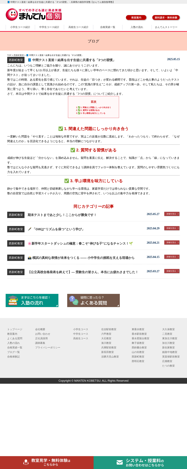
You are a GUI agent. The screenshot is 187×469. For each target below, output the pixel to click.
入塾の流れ (137, 27)
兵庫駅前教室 (108, 347)
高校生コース (80, 338)
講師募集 (40, 343)
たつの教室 (168, 365)
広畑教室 (167, 361)
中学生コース (80, 334)
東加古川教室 (169, 338)
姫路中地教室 (169, 352)
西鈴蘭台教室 (139, 347)
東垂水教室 (138, 329)
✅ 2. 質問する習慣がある (88, 110)
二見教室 (167, 334)
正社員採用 (41, 338)
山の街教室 (138, 352)
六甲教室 (106, 334)
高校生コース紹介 (78, 27)
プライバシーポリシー (47, 347)
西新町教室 (138, 356)
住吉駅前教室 (108, 329)
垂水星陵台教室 (140, 338)
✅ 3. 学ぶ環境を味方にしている (90, 113)
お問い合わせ (42, 334)
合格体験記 (13, 356)
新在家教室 (168, 347)
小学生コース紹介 (20, 27)
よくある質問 (14, 338)
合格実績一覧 (107, 27)
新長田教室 (107, 352)
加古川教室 (168, 343)
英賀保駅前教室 (171, 356)
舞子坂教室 (138, 343)
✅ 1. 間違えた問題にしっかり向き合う (93, 107)
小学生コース (80, 329)
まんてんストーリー (166, 27)
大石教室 (106, 338)
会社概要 (40, 329)
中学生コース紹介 (49, 27)
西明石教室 (138, 361)
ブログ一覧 (13, 352)
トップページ (14, 329)
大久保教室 (168, 329)
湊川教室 (106, 343)
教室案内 (12, 334)
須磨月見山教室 (110, 356)
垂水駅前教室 (139, 334)
